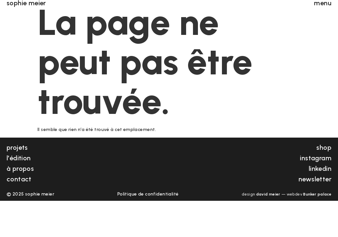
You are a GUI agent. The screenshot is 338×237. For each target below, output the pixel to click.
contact (19, 179)
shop (323, 147)
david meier (268, 194)
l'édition (19, 158)
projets (17, 147)
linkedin (320, 168)
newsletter (315, 179)
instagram (315, 158)
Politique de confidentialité (148, 194)
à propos (20, 168)
